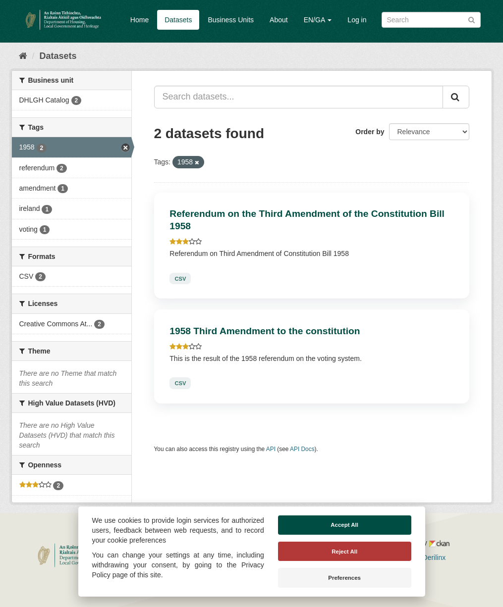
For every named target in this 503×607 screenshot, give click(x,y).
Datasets (178, 20)
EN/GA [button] (318, 20)
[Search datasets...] (298, 97)
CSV (180, 278)
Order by (369, 132)
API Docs (302, 449)
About (279, 20)
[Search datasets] (431, 20)
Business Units (231, 20)
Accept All (344, 525)
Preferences (344, 578)
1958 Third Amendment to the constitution (264, 331)
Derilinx (430, 557)
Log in (356, 20)
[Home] (23, 56)
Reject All (344, 552)
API (271, 449)
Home (139, 20)
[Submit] (471, 19)
